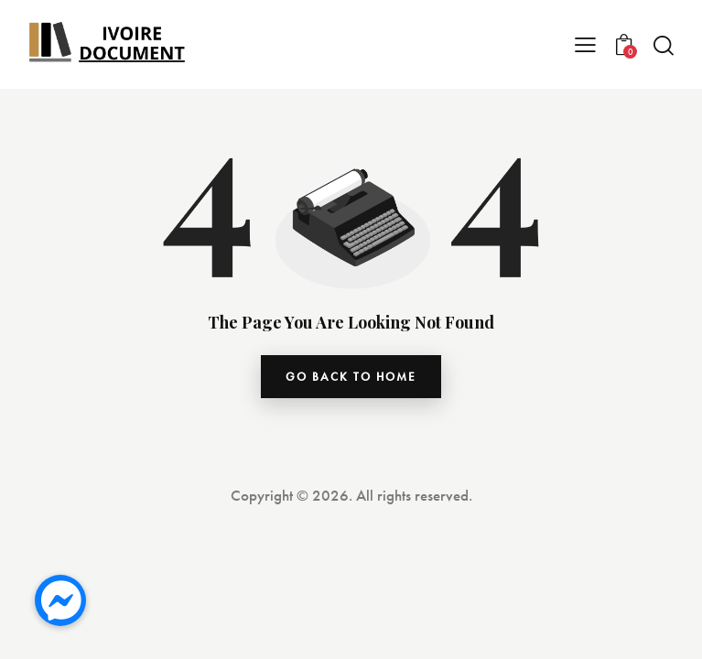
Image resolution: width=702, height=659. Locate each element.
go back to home (351, 376)
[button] (60, 600)
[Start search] (663, 45)
